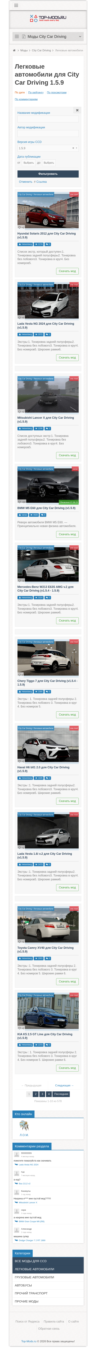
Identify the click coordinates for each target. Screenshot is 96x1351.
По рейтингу (36, 92)
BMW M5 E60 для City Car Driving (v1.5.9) (46, 508)
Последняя (61, 1094)
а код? (17, 1179)
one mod (74, 194)
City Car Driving (25, 194)
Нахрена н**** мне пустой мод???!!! (32, 1198)
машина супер (21, 1236)
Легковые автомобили (43, 194)
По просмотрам (57, 92)
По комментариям (26, 99)
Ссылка (41, 181)
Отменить (25, 181)
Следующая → (64, 1085)
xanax (75, 469)
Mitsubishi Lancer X (28, 1202)
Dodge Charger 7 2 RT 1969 (32, 1240)
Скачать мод (67, 271)
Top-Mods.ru (28, 1341)
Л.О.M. (24, 1135)
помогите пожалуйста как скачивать (32, 1160)
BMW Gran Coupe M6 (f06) (32, 1221)
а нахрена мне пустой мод (27, 1217)
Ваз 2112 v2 (25, 1183)
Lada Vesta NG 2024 (29, 1164)
